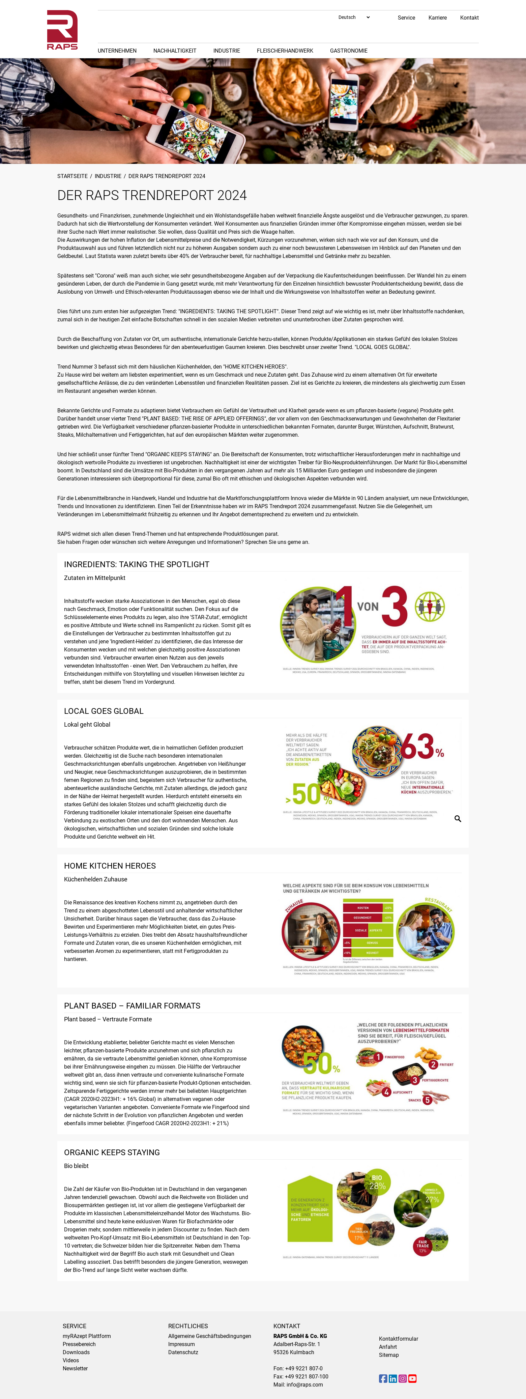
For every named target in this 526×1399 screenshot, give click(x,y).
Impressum (181, 1344)
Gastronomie (349, 51)
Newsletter (75, 1368)
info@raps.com (305, 1384)
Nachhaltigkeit (175, 51)
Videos (71, 1360)
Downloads (76, 1352)
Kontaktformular (398, 1339)
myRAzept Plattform (87, 1336)
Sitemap (389, 1355)
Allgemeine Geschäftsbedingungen (209, 1336)
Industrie (226, 51)
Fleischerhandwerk (285, 51)
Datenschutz (183, 1352)
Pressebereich (79, 1344)
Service (406, 17)
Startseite (72, 176)
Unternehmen (117, 51)
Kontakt (469, 17)
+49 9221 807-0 (304, 1368)
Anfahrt (388, 1347)
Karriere (438, 17)
